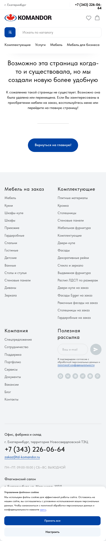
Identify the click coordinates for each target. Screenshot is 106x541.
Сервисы (11, 369)
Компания (16, 330)
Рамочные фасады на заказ (78, 303)
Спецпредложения (18, 339)
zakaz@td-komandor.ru (22, 457)
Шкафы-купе (14, 213)
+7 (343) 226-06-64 (88, 6)
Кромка (63, 206)
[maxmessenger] (60, 376)
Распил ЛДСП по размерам (78, 280)
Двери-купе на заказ (73, 288)
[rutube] (83, 376)
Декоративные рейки (73, 258)
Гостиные (11, 250)
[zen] (90, 376)
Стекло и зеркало (70, 265)
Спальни (11, 243)
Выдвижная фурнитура (74, 273)
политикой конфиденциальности (76, 365)
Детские (11, 258)
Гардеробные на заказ (74, 318)
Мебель (56, 45)
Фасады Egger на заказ (75, 295)
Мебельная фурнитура (74, 228)
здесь (43, 509)
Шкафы (10, 220)
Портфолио (13, 362)
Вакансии (12, 385)
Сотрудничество (16, 347)
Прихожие (12, 228)
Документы (13, 377)
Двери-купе (66, 243)
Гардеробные (14, 235)
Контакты (11, 399)
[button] (88, 17)
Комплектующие (18, 45)
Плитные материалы (73, 198)
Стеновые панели (18, 280)
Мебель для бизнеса (83, 45)
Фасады (64, 250)
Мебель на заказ (24, 189)
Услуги (40, 45)
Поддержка (13, 355)
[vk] (68, 376)
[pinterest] (97, 376)
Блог (8, 392)
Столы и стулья (16, 273)
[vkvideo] (75, 376)
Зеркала (11, 295)
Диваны (10, 288)
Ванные (10, 265)
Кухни (9, 206)
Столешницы (67, 213)
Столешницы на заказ (74, 310)
